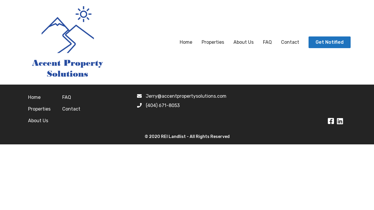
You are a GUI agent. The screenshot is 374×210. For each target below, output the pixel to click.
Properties (213, 42)
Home (186, 42)
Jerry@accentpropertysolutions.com (186, 96)
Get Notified (330, 42)
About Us (243, 42)
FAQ (267, 42)
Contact (290, 42)
